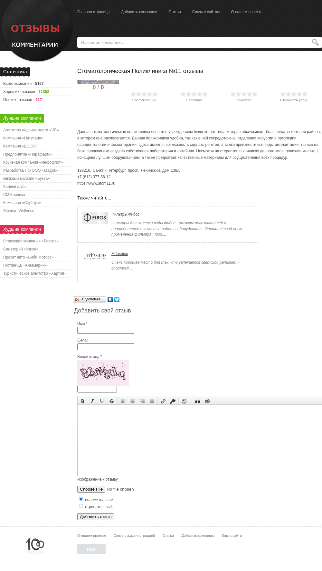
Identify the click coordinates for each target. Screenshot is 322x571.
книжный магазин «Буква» (26, 178)
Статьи (174, 12)
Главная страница (93, 12)
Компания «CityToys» (22, 202)
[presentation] (83, 400)
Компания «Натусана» (23, 138)
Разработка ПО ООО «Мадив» (30, 170)
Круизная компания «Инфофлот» (33, 162)
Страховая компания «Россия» (31, 241)
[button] (82, 400)
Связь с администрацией (134, 535)
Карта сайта (232, 535)
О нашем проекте (246, 12)
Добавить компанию (139, 12)
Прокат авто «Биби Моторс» (28, 257)
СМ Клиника (14, 194)
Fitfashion (119, 253)
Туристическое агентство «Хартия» (34, 273)
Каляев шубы (15, 186)
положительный (96, 499)
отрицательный (96, 507)
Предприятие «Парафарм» (27, 154)
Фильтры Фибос (125, 214)
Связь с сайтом (206, 12)
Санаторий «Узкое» (20, 249)
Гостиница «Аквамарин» (25, 265)
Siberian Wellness (18, 211)
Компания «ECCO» (20, 146)
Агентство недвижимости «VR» (31, 130)
